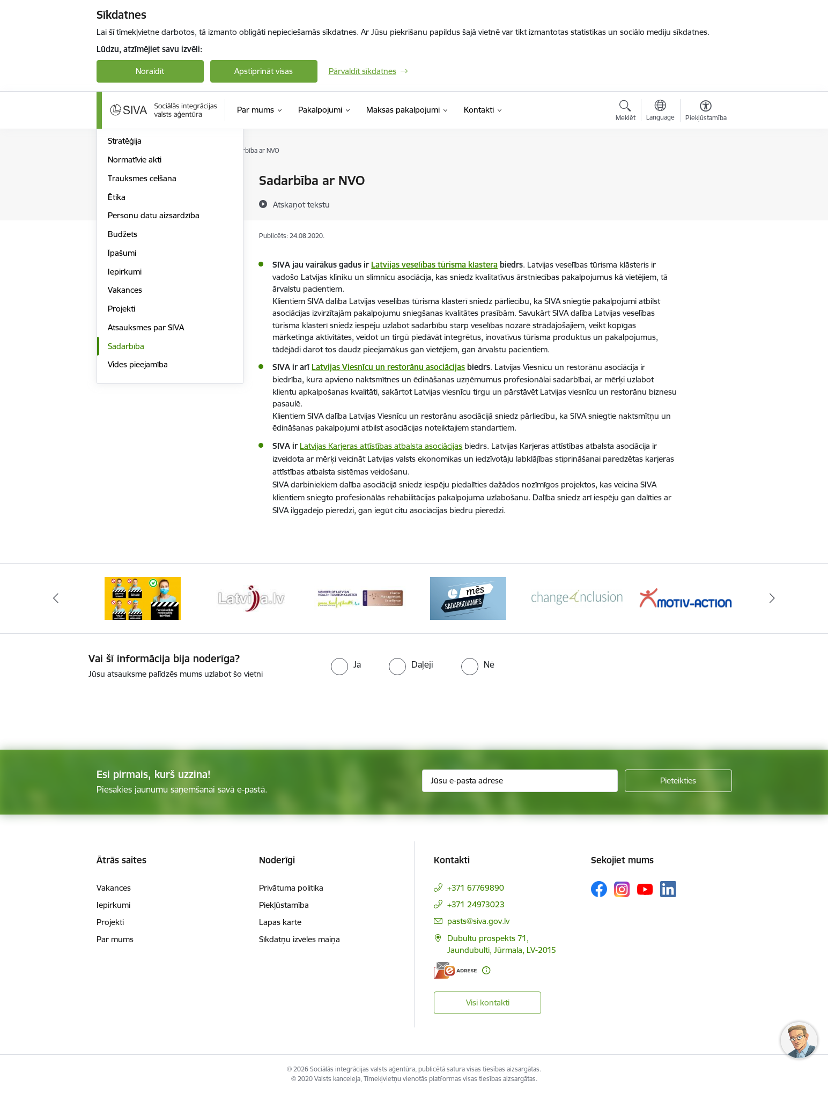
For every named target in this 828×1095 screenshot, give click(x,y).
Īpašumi (122, 367)
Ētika (116, 312)
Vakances (125, 404)
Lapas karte (280, 922)
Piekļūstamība (284, 905)
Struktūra (125, 200)
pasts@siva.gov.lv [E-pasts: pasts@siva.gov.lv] (478, 921)
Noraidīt (150, 71)
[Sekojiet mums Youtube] (645, 888)
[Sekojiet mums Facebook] (599, 889)
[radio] (346, 664)
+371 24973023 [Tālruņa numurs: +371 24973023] (476, 904)
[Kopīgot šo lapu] (705, 203)
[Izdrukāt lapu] (705, 176)
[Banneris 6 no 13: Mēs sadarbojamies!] (468, 598)
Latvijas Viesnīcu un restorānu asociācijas (388, 367)
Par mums (115, 939)
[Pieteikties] (678, 781)
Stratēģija (125, 255)
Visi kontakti (487, 1002)
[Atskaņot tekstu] (301, 204)
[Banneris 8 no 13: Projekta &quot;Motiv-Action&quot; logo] (685, 598)
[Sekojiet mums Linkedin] (668, 889)
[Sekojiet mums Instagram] (622, 889)
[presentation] (89, 710)
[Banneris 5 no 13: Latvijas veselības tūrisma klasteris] (360, 598)
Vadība (120, 181)
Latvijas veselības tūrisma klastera (434, 265)
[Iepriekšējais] (55, 598)
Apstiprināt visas (263, 71)
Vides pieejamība (138, 479)
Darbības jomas (136, 218)
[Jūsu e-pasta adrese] (520, 781)
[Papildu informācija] (486, 970)
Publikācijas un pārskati (150, 237)
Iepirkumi (125, 386)
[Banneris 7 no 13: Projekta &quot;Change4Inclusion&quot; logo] (577, 598)
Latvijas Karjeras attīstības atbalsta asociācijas (381, 446)
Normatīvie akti (134, 274)
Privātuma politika (291, 888)
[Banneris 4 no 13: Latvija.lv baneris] (251, 598)
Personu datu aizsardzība (153, 330)
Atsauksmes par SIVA (146, 442)
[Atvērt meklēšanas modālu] (625, 112)
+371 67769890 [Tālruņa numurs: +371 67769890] (475, 888)
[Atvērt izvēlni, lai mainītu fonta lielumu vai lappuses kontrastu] (706, 112)
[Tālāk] (772, 598)
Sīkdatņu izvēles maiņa (299, 939)
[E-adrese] (455, 970)
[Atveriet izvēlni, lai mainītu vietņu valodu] (660, 111)
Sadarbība (126, 461)
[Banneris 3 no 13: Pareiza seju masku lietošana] (143, 598)
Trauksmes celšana (142, 293)
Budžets (122, 349)
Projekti (121, 423)
